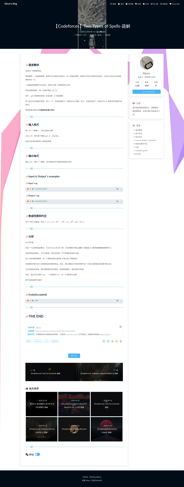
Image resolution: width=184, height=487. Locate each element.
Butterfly (98, 480)
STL (46, 341)
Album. (38, 327)
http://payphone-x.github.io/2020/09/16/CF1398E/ (55, 331)
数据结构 (55, 341)
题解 (28, 341)
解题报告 (102, 32)
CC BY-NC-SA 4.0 (72, 334)
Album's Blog (10, 3)
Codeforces (37, 341)
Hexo (88, 480)
